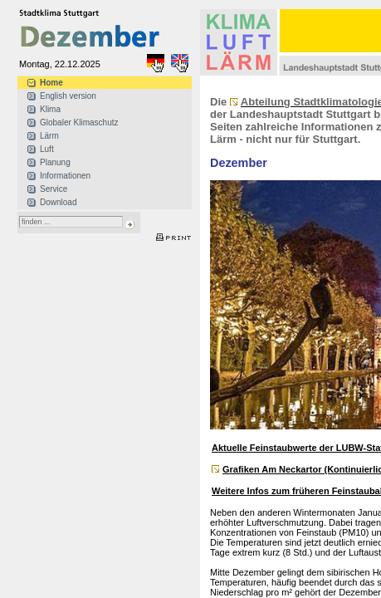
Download (58, 202)
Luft (47, 149)
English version (68, 95)
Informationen (65, 175)
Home (51, 82)
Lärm (49, 135)
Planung (55, 162)
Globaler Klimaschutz (79, 122)
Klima (50, 109)
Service (53, 189)
